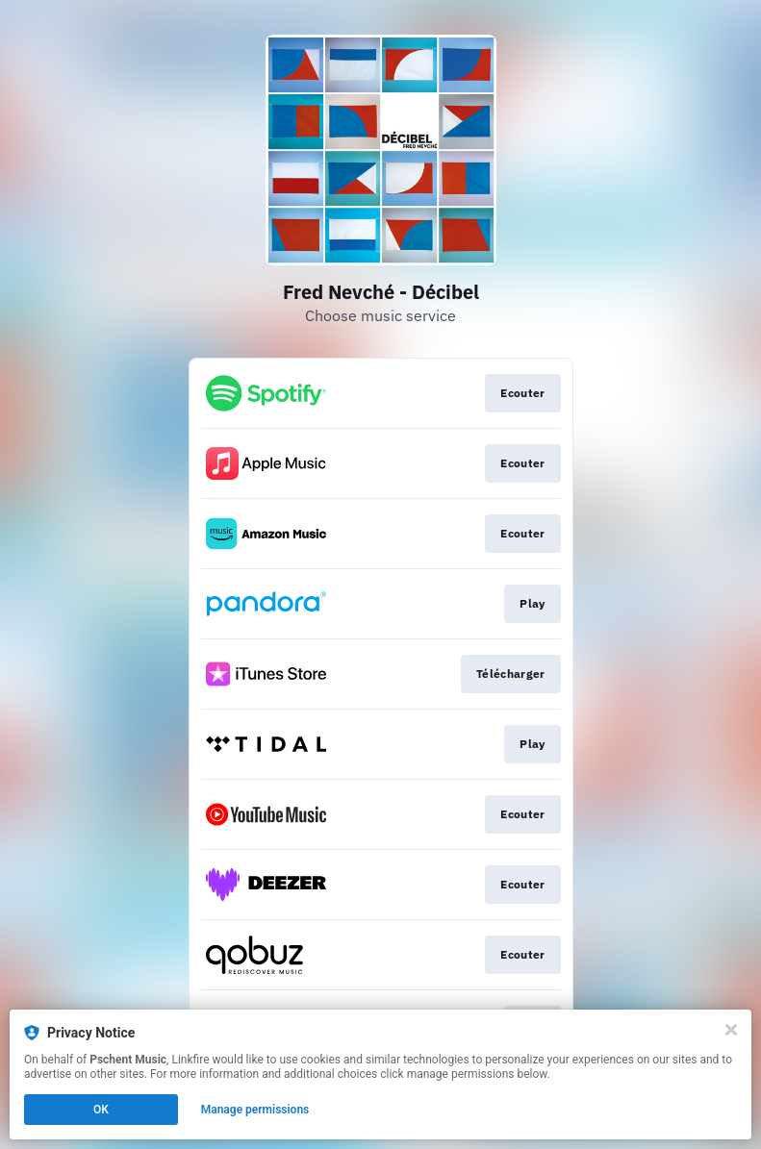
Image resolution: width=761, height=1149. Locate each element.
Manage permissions (255, 1109)
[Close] (731, 1029)
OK (101, 1109)
